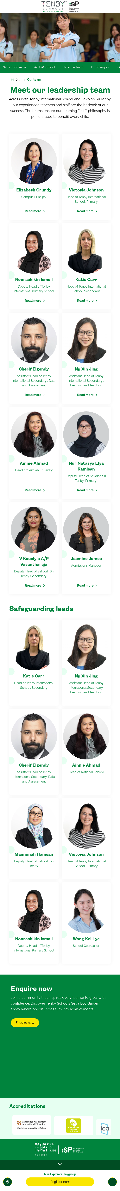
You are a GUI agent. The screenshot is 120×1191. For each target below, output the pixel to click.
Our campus (100, 67)
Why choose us (14, 67)
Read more (33, 211)
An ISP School (44, 67)
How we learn (73, 67)
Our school (23, 79)
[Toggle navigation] (112, 1181)
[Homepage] (15, 79)
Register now (60, 1182)
